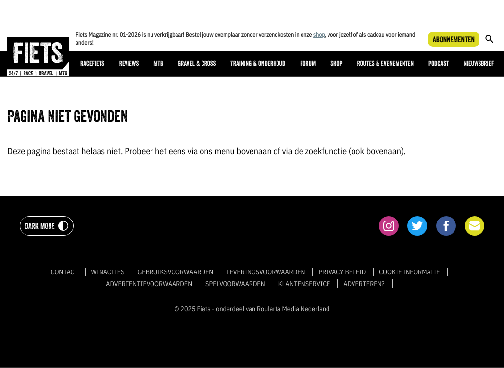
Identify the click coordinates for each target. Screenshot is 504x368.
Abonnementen (454, 39)
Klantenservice (304, 283)
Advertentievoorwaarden (149, 283)
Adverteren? (363, 283)
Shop (336, 63)
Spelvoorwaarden (235, 283)
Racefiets (92, 63)
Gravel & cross (197, 63)
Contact (64, 272)
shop (319, 35)
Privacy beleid (342, 272)
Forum (308, 63)
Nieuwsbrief (478, 63)
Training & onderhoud (257, 63)
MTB (158, 63)
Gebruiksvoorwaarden (176, 272)
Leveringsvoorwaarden (266, 272)
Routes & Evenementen (385, 63)
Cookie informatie (409, 272)
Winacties (108, 272)
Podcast (438, 63)
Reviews (129, 63)
